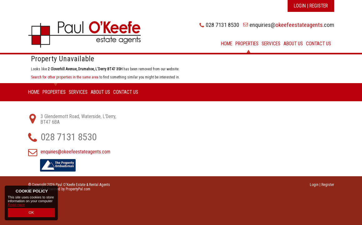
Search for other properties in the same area (64, 77)
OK (31, 213)
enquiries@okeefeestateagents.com (75, 152)
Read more (16, 205)
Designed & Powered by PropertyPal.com (59, 189)
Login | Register (311, 6)
